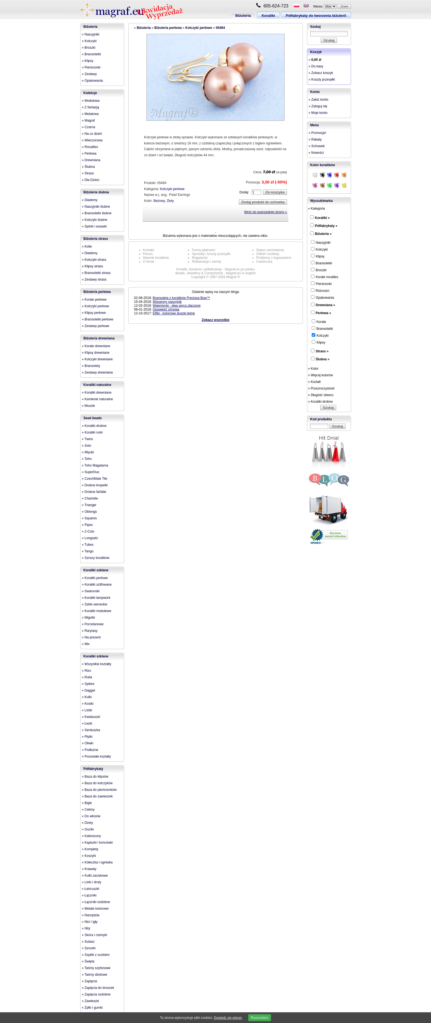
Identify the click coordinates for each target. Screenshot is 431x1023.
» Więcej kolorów (320, 375)
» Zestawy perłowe (95, 326)
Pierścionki (321, 283)
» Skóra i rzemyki (94, 935)
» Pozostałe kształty (96, 756)
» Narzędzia (91, 915)
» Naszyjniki (91, 34)
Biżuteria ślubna (96, 192)
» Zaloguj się (318, 106)
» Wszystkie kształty (96, 664)
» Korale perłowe (94, 299)
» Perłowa (89, 153)
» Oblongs (89, 512)
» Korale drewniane (96, 346)
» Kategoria (316, 208)
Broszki (319, 270)
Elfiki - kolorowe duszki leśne (174, 313)
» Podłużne (90, 750)
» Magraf (88, 120)
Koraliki (268, 15)
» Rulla (87, 677)
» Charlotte (90, 498)
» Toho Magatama (95, 465)
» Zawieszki (90, 1001)
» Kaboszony (91, 836)
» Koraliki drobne (94, 426)
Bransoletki (321, 263)
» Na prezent (91, 637)
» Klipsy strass (92, 266)
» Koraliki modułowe (96, 611)
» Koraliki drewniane (97, 392)
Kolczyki (319, 249)
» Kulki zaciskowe (95, 875)
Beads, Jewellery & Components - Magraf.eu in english (215, 273)
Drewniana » (325, 305)
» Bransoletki (91, 54)
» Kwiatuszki (91, 717)
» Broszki (88, 48)
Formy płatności (203, 250)
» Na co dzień (92, 134)
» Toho (87, 459)
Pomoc (148, 254)
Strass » (322, 351)
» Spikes (88, 684)
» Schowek (317, 146)
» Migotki (88, 617)
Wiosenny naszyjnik (167, 302)
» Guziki (88, 829)
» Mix (86, 644)
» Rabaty (315, 139)
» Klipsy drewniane (96, 353)
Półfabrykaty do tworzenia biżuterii (316, 15)
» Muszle (88, 406)
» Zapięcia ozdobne (96, 994)
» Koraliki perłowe (95, 578)
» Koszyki (89, 856)
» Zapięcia (89, 981)
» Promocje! (317, 133)
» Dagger (88, 690)
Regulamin (200, 258)
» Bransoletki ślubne (97, 213)
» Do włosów (91, 816)
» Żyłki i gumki (92, 1008)
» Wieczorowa (92, 140)
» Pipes (87, 525)
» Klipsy (87, 61)
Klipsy (318, 256)
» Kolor (313, 369)
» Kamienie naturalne (97, 399)
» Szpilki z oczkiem (96, 955)
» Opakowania (92, 81)
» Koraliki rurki (92, 432)
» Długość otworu (321, 395)
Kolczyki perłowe (198, 28)
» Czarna (88, 127)
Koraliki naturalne (97, 385)
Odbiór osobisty (267, 254)
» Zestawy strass (94, 279)
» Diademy (90, 200)
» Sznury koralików (96, 558)
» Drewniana (91, 160)
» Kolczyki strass (94, 260)
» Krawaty (89, 869)
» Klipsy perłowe (94, 313)
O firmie (148, 262)
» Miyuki (88, 452)
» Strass (88, 173)
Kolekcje (90, 93)
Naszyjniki (321, 242)
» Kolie (87, 246)
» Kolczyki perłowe (95, 306)
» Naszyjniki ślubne (96, 207)
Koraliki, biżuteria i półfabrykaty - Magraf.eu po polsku (215, 269)
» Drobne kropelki (95, 485)
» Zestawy (89, 74)
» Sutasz (88, 942)
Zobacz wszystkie (216, 320)
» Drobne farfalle (94, 492)
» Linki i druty (91, 882)
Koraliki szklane (96, 570)
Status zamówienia (270, 250)
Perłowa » (323, 313)
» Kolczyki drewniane (97, 359)
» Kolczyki (89, 41)
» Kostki (88, 704)
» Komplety (90, 849)
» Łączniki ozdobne (96, 902)
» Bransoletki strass (96, 273)
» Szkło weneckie (94, 604)
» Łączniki (89, 895)
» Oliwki (87, 743)
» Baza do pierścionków (99, 790)
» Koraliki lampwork (96, 598)
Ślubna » (323, 359)
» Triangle (89, 505)
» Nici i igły (90, 922)
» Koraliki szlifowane (97, 584)
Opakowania (322, 297)
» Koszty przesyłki (322, 79)
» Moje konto (318, 113)
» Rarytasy (90, 631)
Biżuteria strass (96, 239)
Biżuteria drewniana (99, 338)
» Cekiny (88, 809)
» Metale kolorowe (95, 908)
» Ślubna (88, 167)
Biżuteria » (323, 234)
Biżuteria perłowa (97, 292)
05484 (220, 28)
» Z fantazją (90, 107)
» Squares (89, 518)
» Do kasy (316, 66)
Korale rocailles (324, 277)
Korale (319, 321)
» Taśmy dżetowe (94, 975)
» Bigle (87, 803)
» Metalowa (90, 114)
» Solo (86, 446)
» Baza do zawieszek (97, 796)
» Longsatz (90, 538)
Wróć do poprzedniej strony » (265, 212)
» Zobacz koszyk (321, 73)
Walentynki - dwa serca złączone (177, 306)
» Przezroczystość (321, 388)
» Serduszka (91, 730)
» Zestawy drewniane (97, 372)
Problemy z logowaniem (273, 258)
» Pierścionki (91, 67)
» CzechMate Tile (94, 479)
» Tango (88, 551)
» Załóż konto (318, 100)
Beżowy (159, 201)
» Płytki (87, 737)
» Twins (87, 439)
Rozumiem (260, 1018)
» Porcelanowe (93, 624)
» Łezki (87, 723)
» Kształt (314, 382)
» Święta (88, 961)
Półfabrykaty (93, 769)
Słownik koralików (156, 258)
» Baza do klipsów (95, 776)
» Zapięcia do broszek (98, 988)
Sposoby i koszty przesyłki (211, 254)
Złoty (170, 201)
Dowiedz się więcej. (228, 1018)
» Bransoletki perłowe (98, 319)
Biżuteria (243, 15)
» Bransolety (91, 366)
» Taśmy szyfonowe (96, 968)
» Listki (87, 710)
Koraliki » (322, 218)
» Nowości (316, 153)
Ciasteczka (264, 262)
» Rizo (86, 671)
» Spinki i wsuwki (94, 226)
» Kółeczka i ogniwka (97, 862)
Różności (320, 290)
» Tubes (88, 545)
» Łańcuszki (90, 889)
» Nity (86, 928)
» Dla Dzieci (91, 180)
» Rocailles (90, 147)
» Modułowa (91, 101)
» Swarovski (91, 591)
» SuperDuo (91, 472)
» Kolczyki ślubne (94, 220)
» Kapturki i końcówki (97, 842)
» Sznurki (89, 948)
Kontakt (148, 250)
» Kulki (87, 697)
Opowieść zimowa (166, 309)
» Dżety (87, 823)
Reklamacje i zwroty (206, 262)
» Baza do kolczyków (97, 783)
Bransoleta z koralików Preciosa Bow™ (181, 298)
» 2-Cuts (88, 531)
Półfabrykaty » (326, 226)
